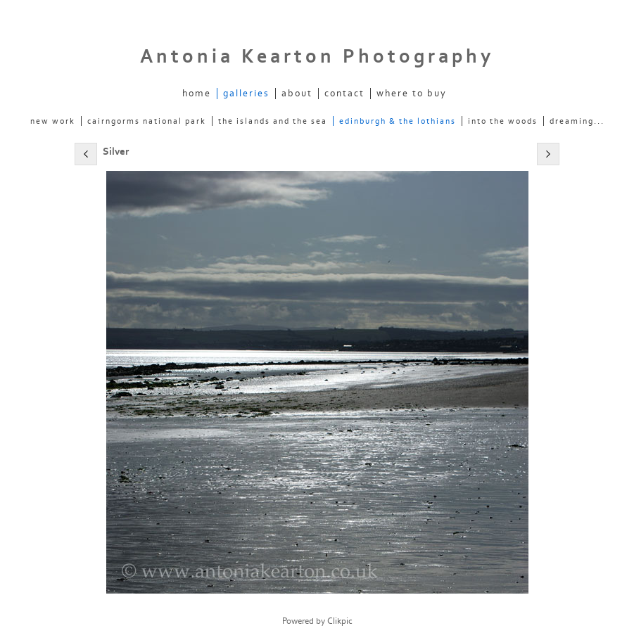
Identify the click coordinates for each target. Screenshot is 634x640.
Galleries (246, 93)
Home (196, 93)
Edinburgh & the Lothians (397, 121)
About (296, 93)
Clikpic (340, 621)
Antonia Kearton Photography (317, 57)
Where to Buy (411, 93)
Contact (344, 93)
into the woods (503, 121)
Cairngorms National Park (146, 121)
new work (52, 121)
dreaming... (577, 121)
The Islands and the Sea (272, 121)
